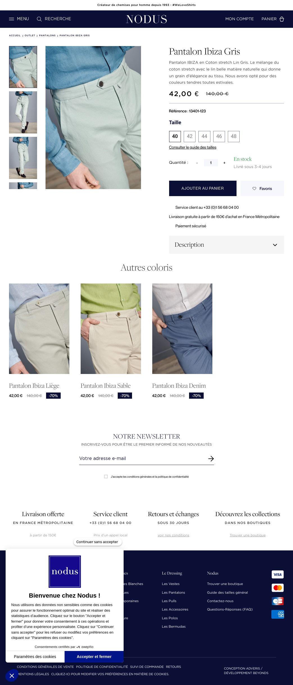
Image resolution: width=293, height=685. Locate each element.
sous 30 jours (173, 523)
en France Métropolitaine (43, 523)
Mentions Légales (33, 674)
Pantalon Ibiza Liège (34, 390)
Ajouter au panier (202, 188)
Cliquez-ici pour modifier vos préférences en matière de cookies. (110, 674)
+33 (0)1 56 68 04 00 (111, 523)
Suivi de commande (146, 667)
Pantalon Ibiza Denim (179, 393)
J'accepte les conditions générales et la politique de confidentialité (146, 476)
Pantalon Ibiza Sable (106, 392)
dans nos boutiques (248, 523)
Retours (173, 667)
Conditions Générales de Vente (45, 667)
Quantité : (178, 163)
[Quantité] (211, 162)
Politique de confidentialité (102, 667)
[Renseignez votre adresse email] (141, 458)
